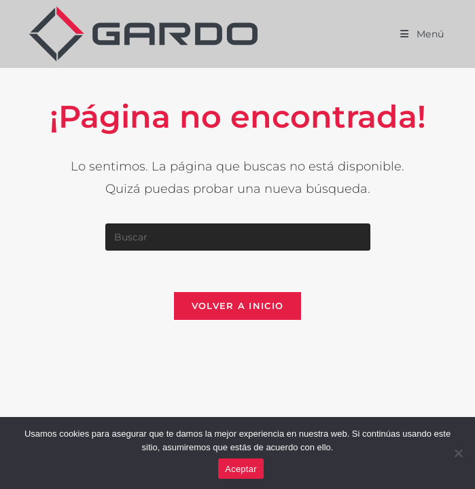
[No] (458, 453)
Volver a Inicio (238, 305)
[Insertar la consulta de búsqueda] (237, 237)
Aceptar (241, 469)
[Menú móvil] (422, 34)
